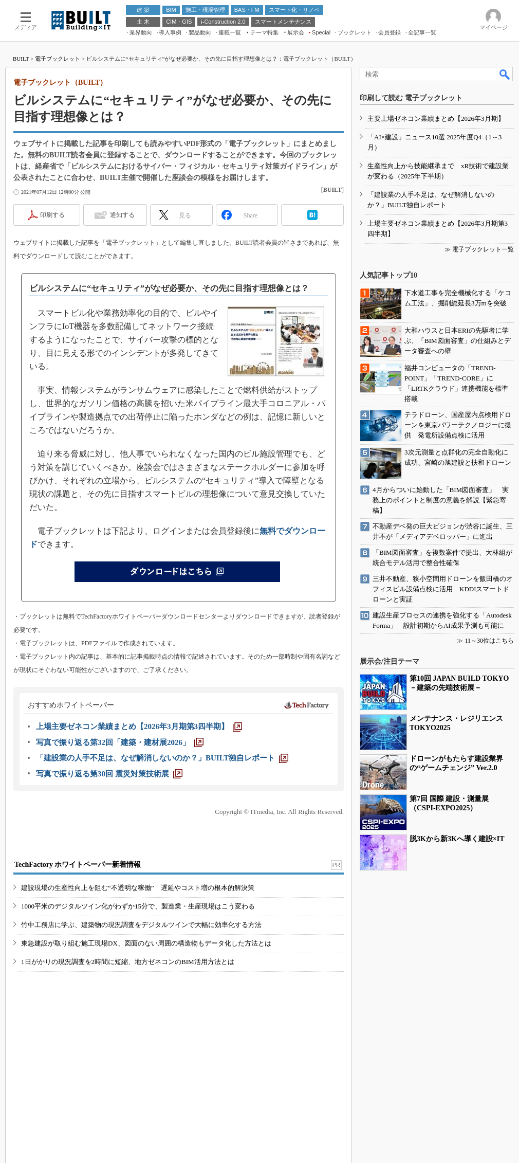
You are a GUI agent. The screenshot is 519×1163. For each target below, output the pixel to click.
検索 (505, 74)
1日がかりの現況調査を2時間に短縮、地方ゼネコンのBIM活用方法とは (127, 962)
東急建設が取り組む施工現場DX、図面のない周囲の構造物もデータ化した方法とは (146, 943)
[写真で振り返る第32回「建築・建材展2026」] (119, 742)
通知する (122, 215)
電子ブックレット (57, 59)
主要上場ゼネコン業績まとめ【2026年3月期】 (436, 118)
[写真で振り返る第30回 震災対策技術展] (109, 774)
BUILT (21, 59)
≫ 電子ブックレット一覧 (479, 249)
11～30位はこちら (489, 640)
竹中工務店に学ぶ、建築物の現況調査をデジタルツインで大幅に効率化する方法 (141, 925)
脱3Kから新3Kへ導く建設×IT (457, 839)
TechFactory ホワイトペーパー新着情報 (77, 864)
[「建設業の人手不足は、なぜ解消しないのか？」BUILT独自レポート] (162, 758)
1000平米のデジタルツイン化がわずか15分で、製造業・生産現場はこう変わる (138, 906)
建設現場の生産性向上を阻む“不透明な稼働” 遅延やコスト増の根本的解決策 (137, 888)
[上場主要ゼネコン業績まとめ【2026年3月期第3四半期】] (139, 726)
